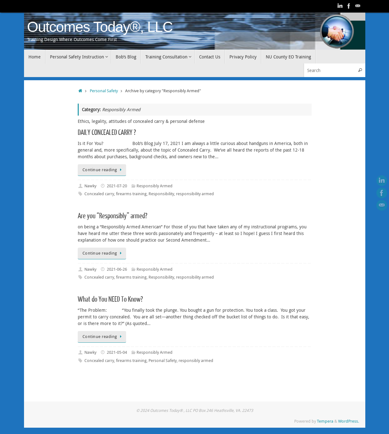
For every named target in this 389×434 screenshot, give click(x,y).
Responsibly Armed (155, 186)
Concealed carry (99, 193)
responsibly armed (196, 360)
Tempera (325, 421)
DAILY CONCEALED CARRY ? (107, 132)
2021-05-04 (117, 352)
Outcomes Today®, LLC (100, 27)
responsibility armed (195, 193)
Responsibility (161, 193)
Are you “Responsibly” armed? (112, 216)
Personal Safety (104, 90)
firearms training (131, 193)
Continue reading (103, 169)
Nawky (90, 186)
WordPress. (348, 421)
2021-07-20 (117, 186)
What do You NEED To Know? (110, 299)
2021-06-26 (117, 269)
